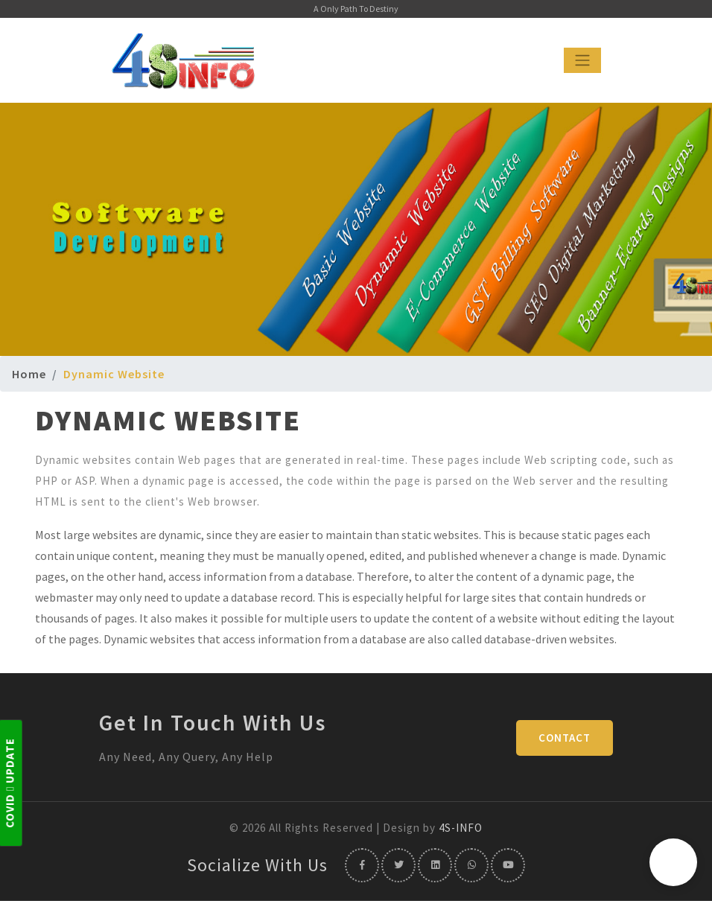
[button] (673, 862)
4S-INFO (461, 828)
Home (29, 373)
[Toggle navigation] (582, 60)
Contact (564, 737)
